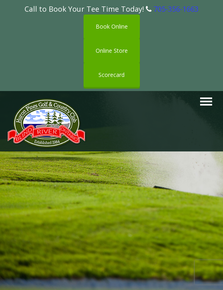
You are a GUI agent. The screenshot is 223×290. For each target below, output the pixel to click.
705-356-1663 (175, 9)
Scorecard (111, 75)
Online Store (112, 50)
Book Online (112, 26)
